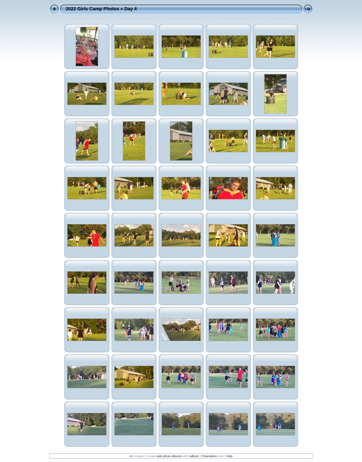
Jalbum (194, 456)
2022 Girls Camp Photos (92, 8)
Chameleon (209, 456)
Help (229, 456)
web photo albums (169, 456)
